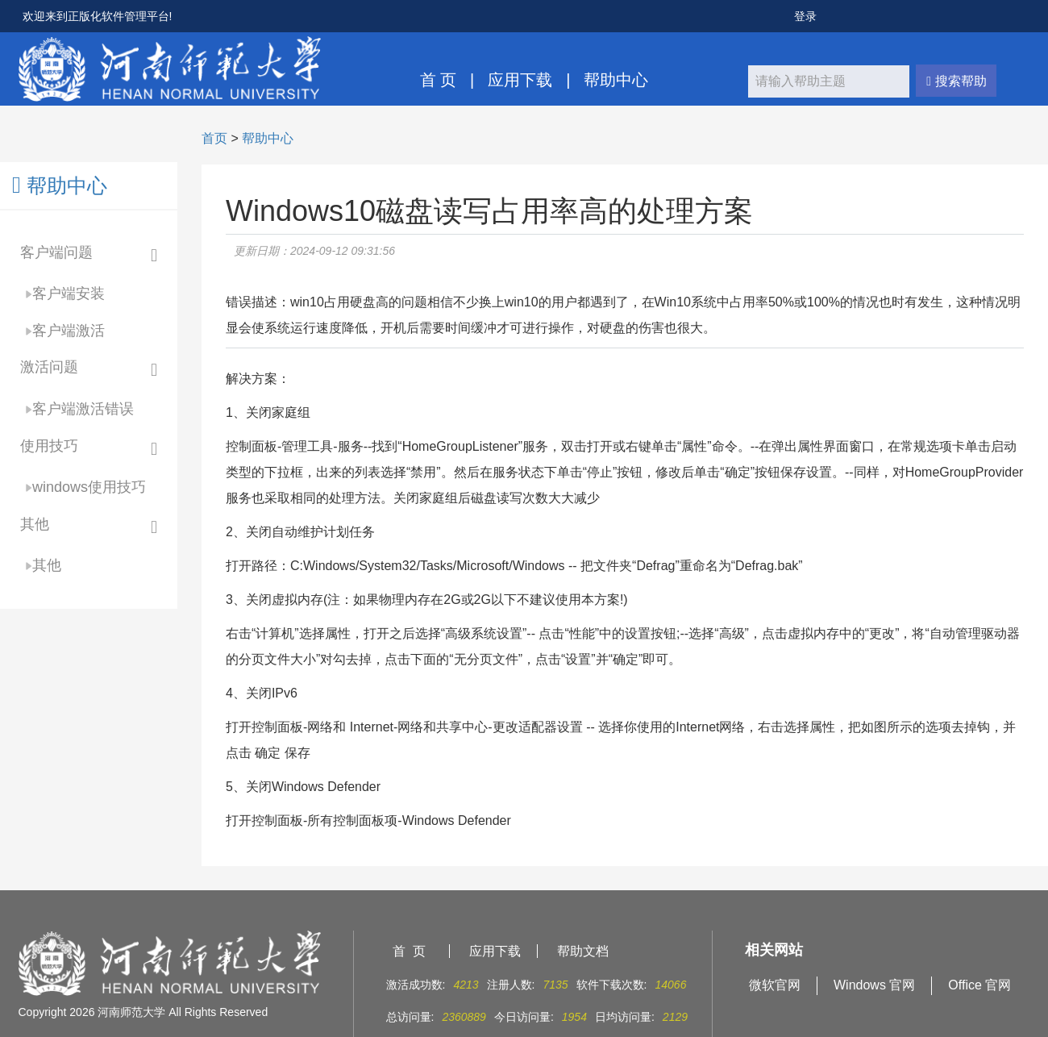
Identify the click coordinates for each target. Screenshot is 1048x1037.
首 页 (438, 80)
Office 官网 (979, 985)
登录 (805, 16)
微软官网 (775, 985)
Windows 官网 (874, 985)
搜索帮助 (956, 81)
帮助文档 (583, 951)
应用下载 (520, 80)
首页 (214, 138)
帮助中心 (616, 80)
